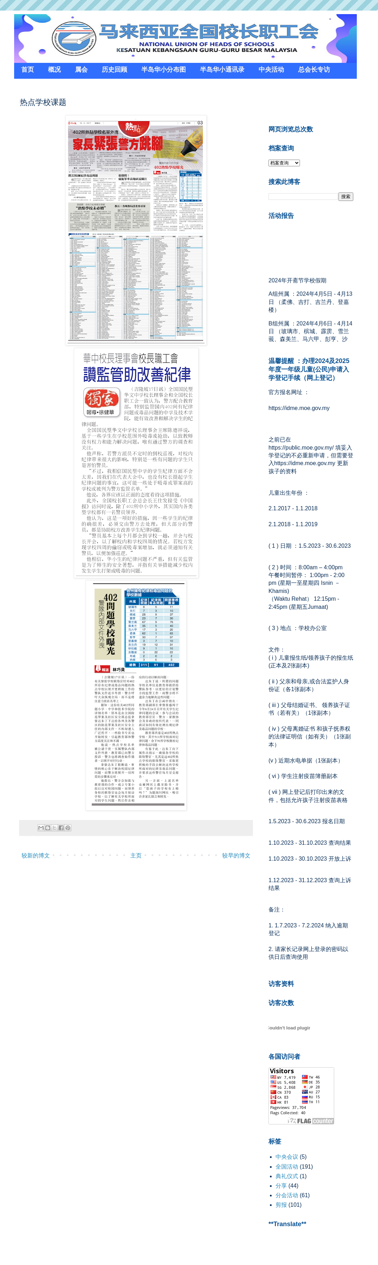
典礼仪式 (287, 1176)
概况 (54, 69)
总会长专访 (314, 69)
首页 (27, 69)
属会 (81, 69)
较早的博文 (236, 856)
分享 (281, 1186)
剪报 (281, 1205)
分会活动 (287, 1195)
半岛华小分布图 (163, 69)
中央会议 (287, 1157)
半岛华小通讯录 (222, 69)
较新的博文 (36, 856)
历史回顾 (114, 69)
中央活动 (271, 69)
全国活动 (287, 1167)
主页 (136, 856)
